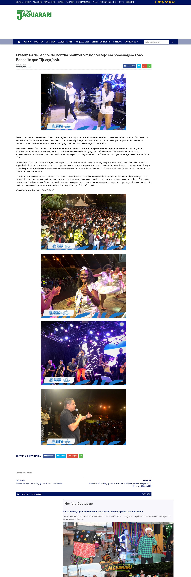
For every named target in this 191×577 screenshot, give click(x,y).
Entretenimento (101, 41)
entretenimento (90, 534)
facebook (114, 514)
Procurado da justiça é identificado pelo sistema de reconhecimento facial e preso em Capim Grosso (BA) (150, 157)
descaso (38, 530)
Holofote (39, 537)
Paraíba (70, 2)
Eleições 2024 (65, 41)
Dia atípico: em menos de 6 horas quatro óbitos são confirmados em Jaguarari (149, 135)
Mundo (38, 549)
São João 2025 (82, 41)
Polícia (27, 41)
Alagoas (37, 2)
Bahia (28, 2)
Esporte (86, 537)
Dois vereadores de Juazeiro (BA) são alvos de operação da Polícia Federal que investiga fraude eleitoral (150, 170)
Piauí (95, 2)
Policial (86, 549)
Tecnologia (40, 564)
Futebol (86, 545)
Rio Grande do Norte (112, 2)
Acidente (39, 526)
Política (38, 41)
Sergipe (130, 2)
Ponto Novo (40, 556)
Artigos (117, 41)
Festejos (87, 541)
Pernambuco (83, 2)
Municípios (130, 41)
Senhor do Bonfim (42, 560)
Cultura (50, 41)
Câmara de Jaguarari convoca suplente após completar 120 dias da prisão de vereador (148, 145)
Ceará (61, 2)
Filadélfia (39, 534)
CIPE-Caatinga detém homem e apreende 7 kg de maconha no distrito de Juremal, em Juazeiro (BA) (149, 182)
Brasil (19, 2)
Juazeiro (38, 545)
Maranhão (49, 2)
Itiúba (37, 541)
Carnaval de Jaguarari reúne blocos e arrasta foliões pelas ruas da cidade (147, 66)
